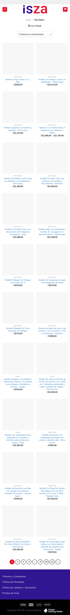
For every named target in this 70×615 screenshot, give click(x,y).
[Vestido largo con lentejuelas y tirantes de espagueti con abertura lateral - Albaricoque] (52, 208)
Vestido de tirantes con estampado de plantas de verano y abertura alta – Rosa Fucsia (52, 439)
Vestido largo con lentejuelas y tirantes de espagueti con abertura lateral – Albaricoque (52, 232)
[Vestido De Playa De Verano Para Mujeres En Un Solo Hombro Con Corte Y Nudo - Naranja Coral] (52, 467)
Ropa (28, 19)
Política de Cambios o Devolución (19, 587)
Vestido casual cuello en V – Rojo (18, 80)
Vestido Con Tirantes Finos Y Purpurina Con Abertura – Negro (52, 130)
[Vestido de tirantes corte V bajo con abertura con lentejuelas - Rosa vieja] (18, 158)
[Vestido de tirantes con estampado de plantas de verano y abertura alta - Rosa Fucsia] (52, 414)
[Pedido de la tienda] (35, 34)
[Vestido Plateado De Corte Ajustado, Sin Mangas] (18, 307)
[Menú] (4, 9)
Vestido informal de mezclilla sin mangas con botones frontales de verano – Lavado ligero (18, 492)
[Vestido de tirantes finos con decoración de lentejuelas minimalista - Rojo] (18, 208)
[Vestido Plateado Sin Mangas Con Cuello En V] (18, 259)
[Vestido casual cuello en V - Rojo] (18, 59)
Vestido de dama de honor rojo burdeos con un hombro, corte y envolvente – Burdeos (52, 331)
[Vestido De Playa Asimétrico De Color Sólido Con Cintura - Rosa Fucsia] (18, 521)
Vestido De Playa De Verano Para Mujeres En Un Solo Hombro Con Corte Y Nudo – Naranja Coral (52, 492)
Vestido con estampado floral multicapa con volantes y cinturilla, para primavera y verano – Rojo (18, 439)
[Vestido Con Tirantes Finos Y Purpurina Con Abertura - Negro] (52, 107)
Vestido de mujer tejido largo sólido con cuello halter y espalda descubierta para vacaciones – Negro (52, 545)
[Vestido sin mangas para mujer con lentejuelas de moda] (52, 259)
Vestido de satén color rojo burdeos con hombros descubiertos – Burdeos (52, 181)
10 (46, 561)
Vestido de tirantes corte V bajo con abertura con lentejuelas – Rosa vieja (18, 181)
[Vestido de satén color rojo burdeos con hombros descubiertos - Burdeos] (52, 158)
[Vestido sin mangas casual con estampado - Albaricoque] (52, 59)
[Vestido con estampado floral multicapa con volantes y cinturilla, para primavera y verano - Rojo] (18, 414)
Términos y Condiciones (14, 576)
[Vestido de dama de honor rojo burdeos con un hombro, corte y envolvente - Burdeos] (52, 307)
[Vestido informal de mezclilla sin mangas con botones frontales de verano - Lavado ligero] (18, 467)
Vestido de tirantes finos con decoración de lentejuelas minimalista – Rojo (18, 232)
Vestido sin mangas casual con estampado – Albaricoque (52, 80)
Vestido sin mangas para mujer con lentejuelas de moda (52, 281)
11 (52, 561)
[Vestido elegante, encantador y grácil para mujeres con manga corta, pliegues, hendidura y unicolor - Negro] (18, 358)
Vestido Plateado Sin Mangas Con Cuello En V (18, 281)
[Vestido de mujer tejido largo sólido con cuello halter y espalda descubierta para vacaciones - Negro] (52, 521)
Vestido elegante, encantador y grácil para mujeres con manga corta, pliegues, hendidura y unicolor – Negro (18, 383)
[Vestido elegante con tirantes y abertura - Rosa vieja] (18, 107)
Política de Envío (10, 593)
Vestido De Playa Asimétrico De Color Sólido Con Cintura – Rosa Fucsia (17, 544)
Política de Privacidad (13, 582)
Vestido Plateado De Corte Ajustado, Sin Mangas (18, 329)
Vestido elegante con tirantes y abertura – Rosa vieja (18, 129)
